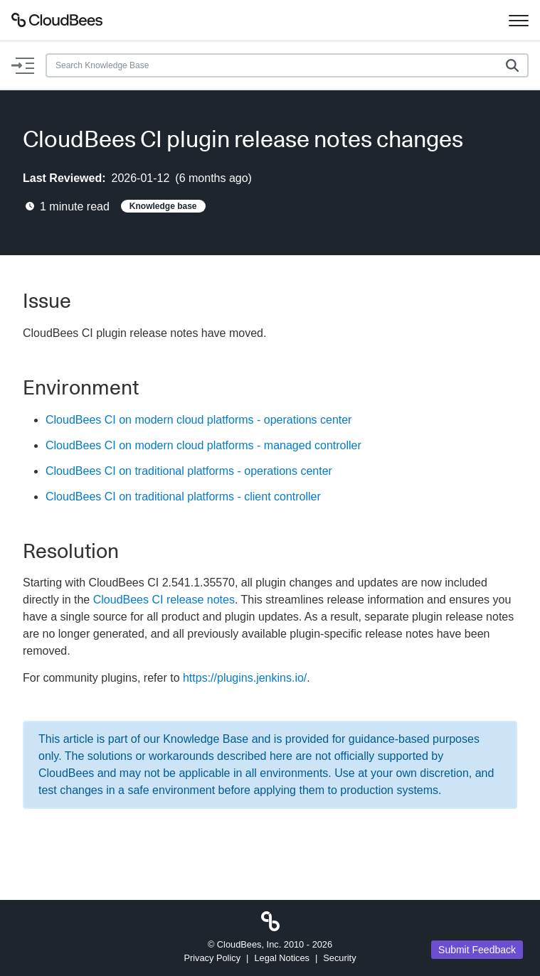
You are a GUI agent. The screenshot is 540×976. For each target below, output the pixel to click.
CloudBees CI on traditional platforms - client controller (183, 496)
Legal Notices (281, 958)
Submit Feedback (477, 949)
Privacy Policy (212, 958)
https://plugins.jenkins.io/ (245, 678)
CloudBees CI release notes (164, 600)
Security (339, 958)
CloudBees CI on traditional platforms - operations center (189, 471)
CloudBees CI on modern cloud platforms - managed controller (203, 445)
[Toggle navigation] (519, 20)
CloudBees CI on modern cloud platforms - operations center (198, 420)
